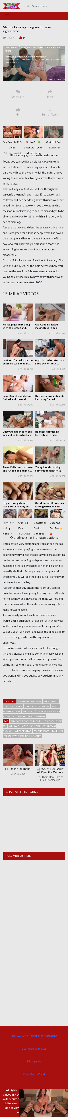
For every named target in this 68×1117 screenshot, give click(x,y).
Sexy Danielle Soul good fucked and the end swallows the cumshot (17, 399)
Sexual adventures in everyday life (22, 736)
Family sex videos (13, 706)
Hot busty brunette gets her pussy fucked (50, 397)
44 (24, 37)
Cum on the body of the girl (26, 721)
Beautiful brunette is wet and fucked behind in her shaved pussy (18, 470)
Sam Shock (28, 711)
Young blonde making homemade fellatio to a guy (49, 470)
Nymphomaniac (23, 731)
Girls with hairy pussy (21, 726)
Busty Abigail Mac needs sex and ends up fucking (17, 433)
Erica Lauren (50, 701)
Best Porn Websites (34, 1048)
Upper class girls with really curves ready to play (16, 506)
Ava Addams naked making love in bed (46, 326)
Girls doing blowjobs (37, 706)
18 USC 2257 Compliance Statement (34, 1035)
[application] (34, 63)
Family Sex (57, 731)
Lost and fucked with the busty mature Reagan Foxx (18, 363)
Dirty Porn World (34, 1074)
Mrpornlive (34, 1061)
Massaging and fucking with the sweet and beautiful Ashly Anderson (18, 328)
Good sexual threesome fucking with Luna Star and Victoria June (49, 506)
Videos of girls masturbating (29, 716)
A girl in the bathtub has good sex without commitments (49, 363)
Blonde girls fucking (29, 701)
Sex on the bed (41, 731)
